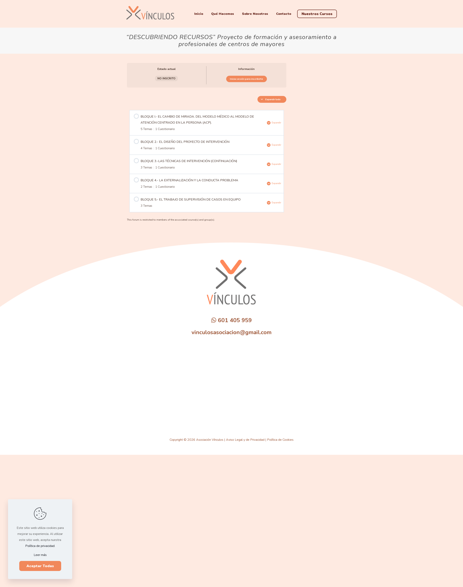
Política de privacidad (40, 546)
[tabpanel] (206, 143)
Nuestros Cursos (317, 13)
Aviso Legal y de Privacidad (245, 438)
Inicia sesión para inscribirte (246, 79)
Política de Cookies (280, 438)
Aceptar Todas (40, 566)
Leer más (40, 555)
